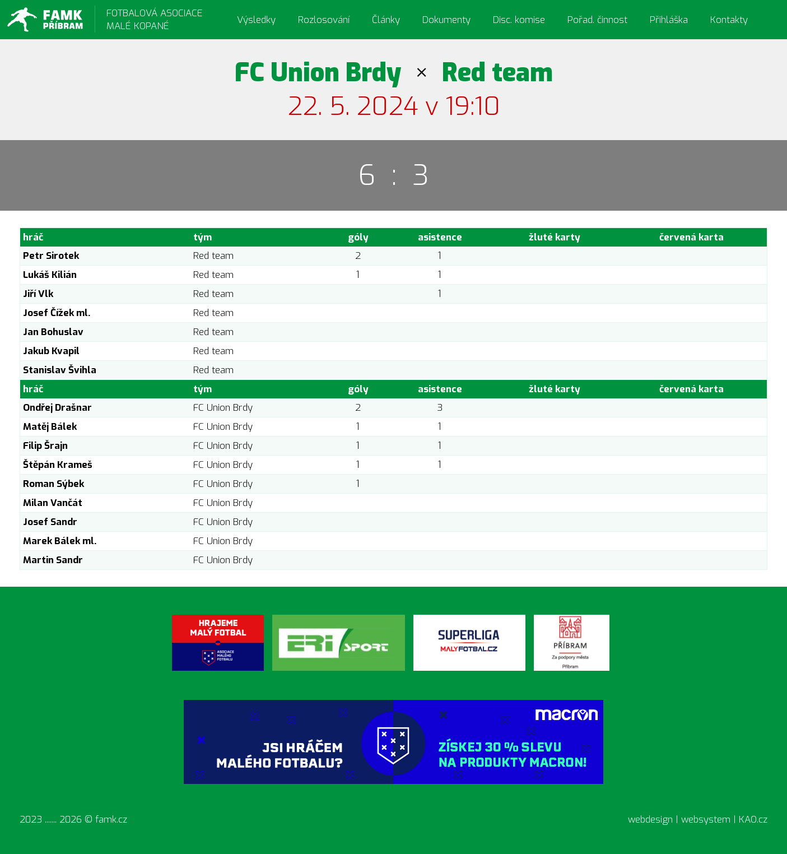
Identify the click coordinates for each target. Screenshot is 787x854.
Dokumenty (446, 19)
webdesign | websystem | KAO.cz (697, 819)
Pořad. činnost (597, 19)
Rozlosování (324, 19)
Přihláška (669, 19)
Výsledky (256, 19)
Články (386, 19)
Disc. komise (519, 19)
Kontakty (729, 19)
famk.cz (111, 819)
